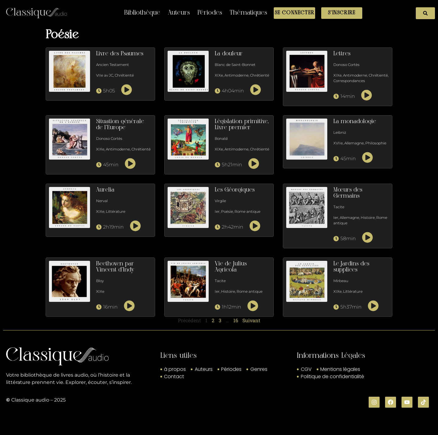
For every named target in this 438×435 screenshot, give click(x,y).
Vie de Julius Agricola (231, 267)
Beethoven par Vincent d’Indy (115, 267)
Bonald (221, 138)
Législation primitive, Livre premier (242, 125)
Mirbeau (340, 280)
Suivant (251, 320)
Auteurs (179, 12)
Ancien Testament (112, 64)
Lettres (341, 54)
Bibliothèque (142, 12)
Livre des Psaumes (119, 54)
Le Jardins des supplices (351, 267)
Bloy (100, 280)
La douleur (228, 54)
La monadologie (354, 122)
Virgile (220, 201)
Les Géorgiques (235, 190)
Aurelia (105, 190)
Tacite (338, 207)
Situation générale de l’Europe (120, 125)
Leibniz (339, 132)
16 (235, 320)
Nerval (102, 201)
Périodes (209, 12)
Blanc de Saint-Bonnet (235, 64)
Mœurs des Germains (347, 193)
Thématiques (248, 12)
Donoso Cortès (346, 64)
